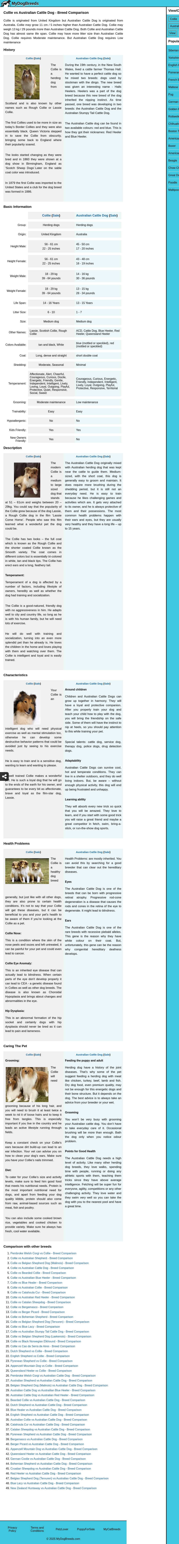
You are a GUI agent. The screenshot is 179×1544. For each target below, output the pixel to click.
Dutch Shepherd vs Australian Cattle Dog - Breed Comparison (48, 1404)
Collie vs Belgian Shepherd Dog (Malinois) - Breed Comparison (49, 1263)
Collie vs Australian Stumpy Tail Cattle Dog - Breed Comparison (49, 1331)
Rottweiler (135, 116)
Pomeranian (136, 72)
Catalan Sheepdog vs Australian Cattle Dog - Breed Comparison (50, 1429)
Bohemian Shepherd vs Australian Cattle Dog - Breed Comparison (51, 1463)
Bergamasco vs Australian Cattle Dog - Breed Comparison (46, 1439)
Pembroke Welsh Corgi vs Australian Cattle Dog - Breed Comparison (53, 1375)
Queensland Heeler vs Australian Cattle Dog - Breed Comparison (50, 1453)
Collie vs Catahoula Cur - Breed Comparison (38, 1292)
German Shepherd (140, 101)
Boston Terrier (137, 131)
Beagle (133, 160)
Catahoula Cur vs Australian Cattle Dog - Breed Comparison (47, 1424)
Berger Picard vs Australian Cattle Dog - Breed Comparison (47, 1444)
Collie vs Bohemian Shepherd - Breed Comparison (41, 1316)
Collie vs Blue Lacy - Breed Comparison (35, 1326)
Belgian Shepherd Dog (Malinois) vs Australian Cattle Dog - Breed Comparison (59, 1385)
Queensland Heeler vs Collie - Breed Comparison (41, 1370)
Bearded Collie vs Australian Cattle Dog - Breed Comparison (47, 1400)
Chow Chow (136, 167)
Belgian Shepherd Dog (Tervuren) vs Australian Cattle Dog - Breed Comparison (59, 1478)
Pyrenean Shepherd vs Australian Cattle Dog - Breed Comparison (51, 1434)
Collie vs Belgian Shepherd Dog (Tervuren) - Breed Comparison (49, 1321)
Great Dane (136, 175)
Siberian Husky (138, 50)
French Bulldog (138, 79)
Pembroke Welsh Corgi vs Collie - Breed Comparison (43, 1253)
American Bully (138, 138)
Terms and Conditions (37, 1529)
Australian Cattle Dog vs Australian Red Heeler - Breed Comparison (52, 1395)
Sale (37, 58)
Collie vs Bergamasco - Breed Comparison (36, 1307)
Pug (131, 94)
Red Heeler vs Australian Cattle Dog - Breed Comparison (45, 1473)
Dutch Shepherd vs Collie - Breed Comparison (39, 1351)
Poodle (133, 182)
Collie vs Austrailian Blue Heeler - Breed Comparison (43, 1277)
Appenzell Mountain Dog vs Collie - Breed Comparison (44, 1365)
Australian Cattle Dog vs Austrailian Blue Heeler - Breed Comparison (52, 1390)
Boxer (132, 145)
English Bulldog (138, 65)
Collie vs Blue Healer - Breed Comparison (36, 1282)
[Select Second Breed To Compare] (153, 26)
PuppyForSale (86, 1529)
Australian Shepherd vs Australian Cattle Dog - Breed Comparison (51, 1380)
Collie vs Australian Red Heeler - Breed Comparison (42, 1297)
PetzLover (62, 1529)
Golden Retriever (139, 109)
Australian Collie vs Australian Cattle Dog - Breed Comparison (48, 1419)
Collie (29, 58)
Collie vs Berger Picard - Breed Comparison (37, 1312)
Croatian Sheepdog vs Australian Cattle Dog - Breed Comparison (50, 1468)
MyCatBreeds (111, 1529)
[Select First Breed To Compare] (153, 19)
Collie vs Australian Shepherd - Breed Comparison (41, 1258)
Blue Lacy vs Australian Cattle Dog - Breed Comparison (44, 1483)
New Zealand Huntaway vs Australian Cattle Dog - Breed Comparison (53, 1488)
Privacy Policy (12, 1529)
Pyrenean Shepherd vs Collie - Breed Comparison (41, 1360)
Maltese (134, 87)
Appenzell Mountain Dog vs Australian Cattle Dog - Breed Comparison (53, 1449)
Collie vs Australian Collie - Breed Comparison (39, 1287)
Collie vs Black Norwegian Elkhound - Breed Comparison (45, 1341)
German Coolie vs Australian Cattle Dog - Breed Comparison (48, 1458)
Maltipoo (134, 189)
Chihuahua (135, 123)
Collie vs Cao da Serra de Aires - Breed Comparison (42, 1346)
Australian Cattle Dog (89, 58)
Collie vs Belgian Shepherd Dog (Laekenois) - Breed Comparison (50, 1336)
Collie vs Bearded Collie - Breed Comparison (38, 1272)
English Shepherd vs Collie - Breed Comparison (40, 1356)
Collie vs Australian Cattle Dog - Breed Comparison (42, 1267)
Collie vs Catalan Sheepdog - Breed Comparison (40, 1302)
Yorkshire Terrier (139, 57)
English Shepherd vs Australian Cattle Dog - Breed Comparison (49, 1414)
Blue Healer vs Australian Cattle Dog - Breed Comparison (45, 1409)
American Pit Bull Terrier (144, 153)
